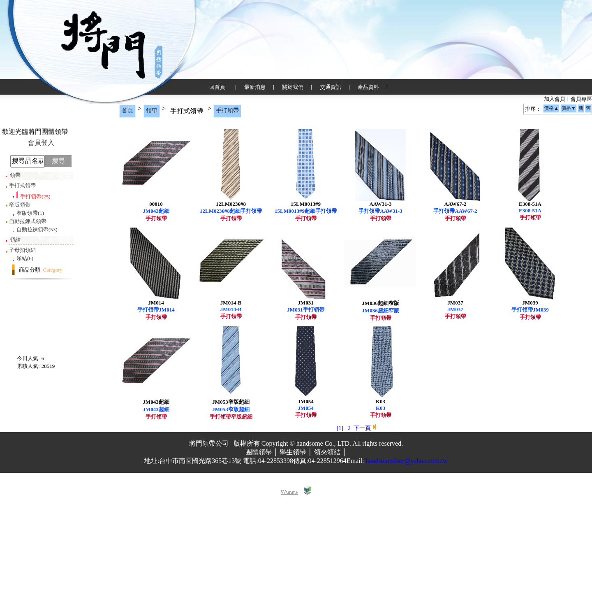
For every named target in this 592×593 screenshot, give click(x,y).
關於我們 (292, 87)
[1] (340, 524)
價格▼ (568, 108)
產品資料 (368, 87)
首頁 (127, 110)
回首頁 (217, 87)
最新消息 (255, 87)
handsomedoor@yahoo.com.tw (407, 556)
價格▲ (551, 108)
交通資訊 (330, 87)
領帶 (151, 110)
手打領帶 (227, 110)
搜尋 (58, 160)
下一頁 (362, 524)
